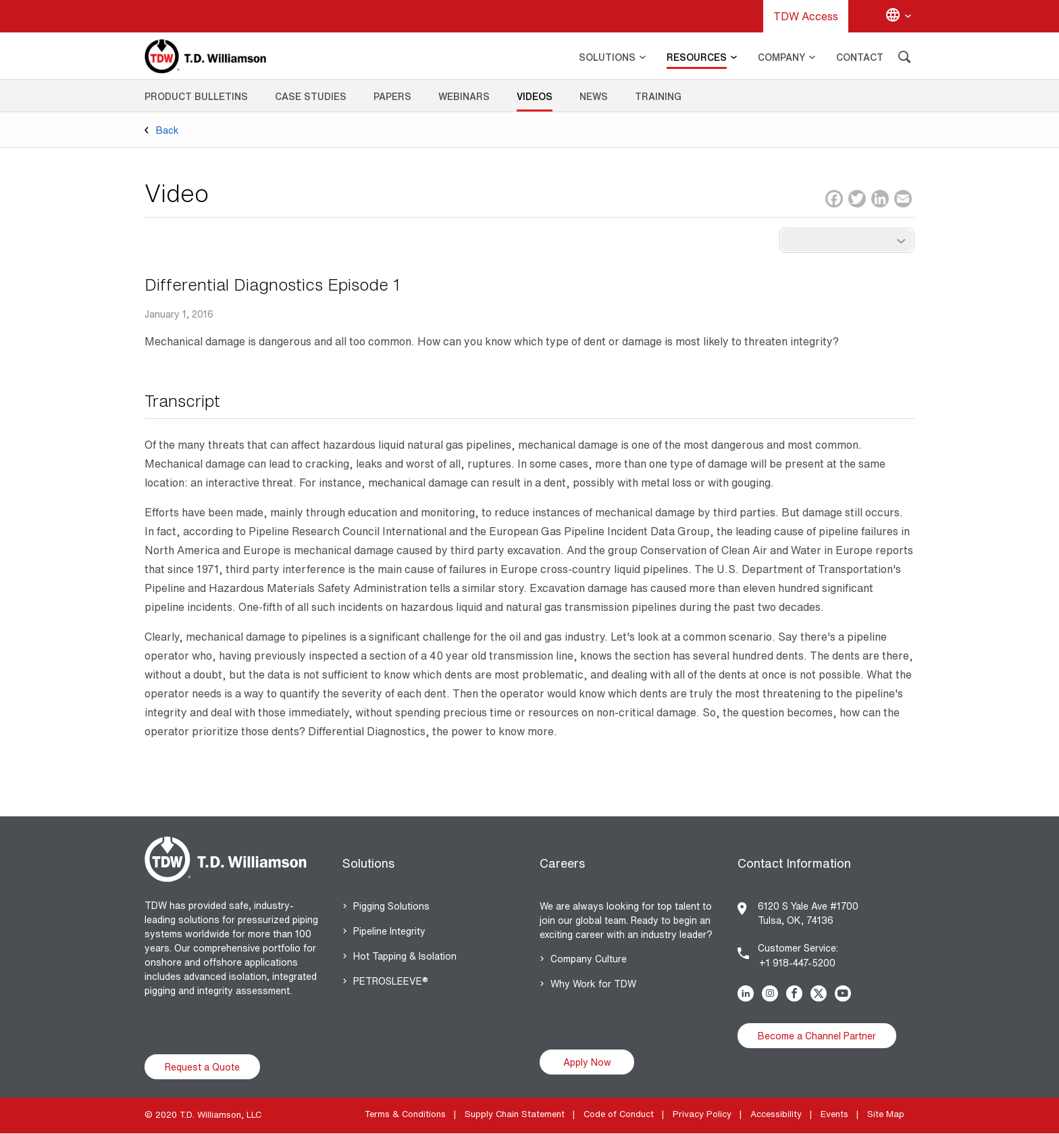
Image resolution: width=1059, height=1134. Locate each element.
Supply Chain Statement (515, 1114)
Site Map (885, 1114)
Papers (392, 96)
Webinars (464, 96)
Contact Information (794, 863)
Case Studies (310, 96)
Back (167, 130)
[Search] (904, 59)
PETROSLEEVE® (390, 981)
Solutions (368, 863)
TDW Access (805, 16)
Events (834, 1114)
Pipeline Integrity (389, 931)
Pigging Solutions (391, 906)
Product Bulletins (196, 96)
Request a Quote (202, 1067)
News (593, 96)
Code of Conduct (619, 1114)
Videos (534, 96)
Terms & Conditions (405, 1114)
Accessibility (776, 1114)
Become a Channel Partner (817, 1036)
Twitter (821, 993)
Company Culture (588, 959)
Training (658, 96)
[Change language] (898, 16)
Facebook (797, 993)
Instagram (772, 993)
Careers (562, 863)
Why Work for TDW (593, 984)
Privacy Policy (702, 1114)
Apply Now (587, 1062)
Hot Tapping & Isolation (405, 956)
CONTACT (859, 57)
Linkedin (748, 993)
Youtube (845, 993)
